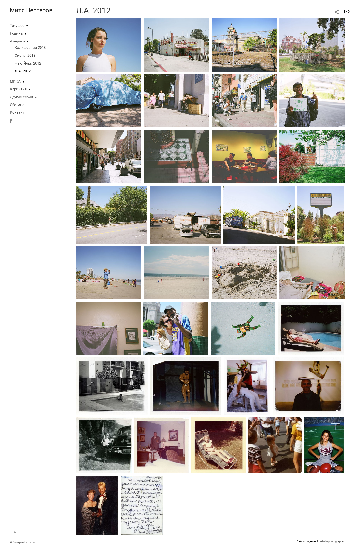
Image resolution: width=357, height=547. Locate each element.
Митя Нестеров (31, 10)
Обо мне (17, 105)
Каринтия (18, 89)
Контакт (17, 112)
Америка (17, 41)
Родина (16, 33)
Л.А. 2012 (23, 71)
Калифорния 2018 (30, 47)
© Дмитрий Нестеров (23, 542)
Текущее (17, 25)
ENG (347, 11)
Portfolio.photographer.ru (332, 541)
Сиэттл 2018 (25, 55)
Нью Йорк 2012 (28, 63)
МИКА (15, 81)
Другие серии (21, 97)
